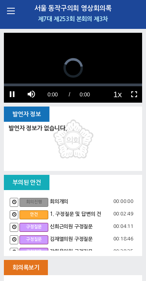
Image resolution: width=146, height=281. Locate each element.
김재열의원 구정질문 (71, 239)
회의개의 (59, 201)
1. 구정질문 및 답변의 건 (75, 214)
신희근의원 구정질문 (71, 226)
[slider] (73, 85)
